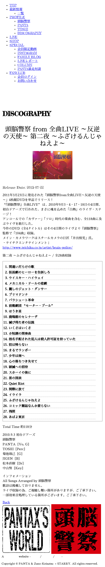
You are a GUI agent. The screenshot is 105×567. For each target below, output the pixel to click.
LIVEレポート (28, 61)
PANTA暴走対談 (29, 69)
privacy (47, 556)
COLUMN (25, 65)
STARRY (11, 556)
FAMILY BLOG (29, 57)
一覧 (21, 13)
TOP (13, 5)
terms (35, 556)
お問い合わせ (27, 81)
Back (6, 502)
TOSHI (23, 29)
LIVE (13, 37)
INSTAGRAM (27, 53)
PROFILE (17, 17)
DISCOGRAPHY (29, 33)
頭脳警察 (24, 21)
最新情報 (16, 9)
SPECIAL (17, 45)
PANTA (23, 25)
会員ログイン (27, 77)
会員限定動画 (27, 49)
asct (58, 556)
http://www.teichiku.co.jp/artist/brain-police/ (38, 247)
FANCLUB (17, 73)
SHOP (14, 41)
